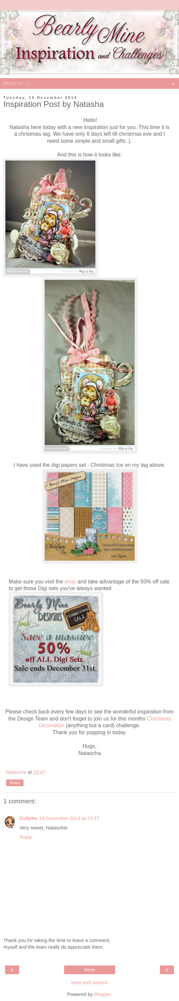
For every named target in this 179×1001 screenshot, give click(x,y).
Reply (25, 837)
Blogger (102, 994)
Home (89, 969)
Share (14, 782)
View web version (89, 982)
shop (70, 581)
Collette (28, 818)
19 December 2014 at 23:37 (69, 818)
